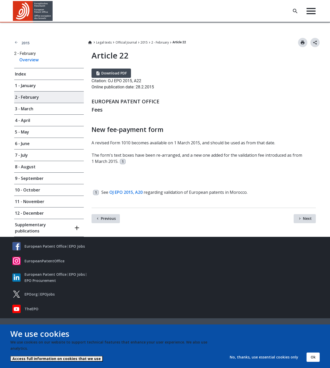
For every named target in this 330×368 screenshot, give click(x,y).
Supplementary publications (30, 228)
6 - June (22, 143)
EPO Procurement (40, 280)
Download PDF (114, 73)
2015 (25, 42)
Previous (108, 218)
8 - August (25, 167)
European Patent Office (45, 246)
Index (20, 74)
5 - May (22, 132)
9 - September (29, 178)
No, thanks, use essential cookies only (264, 357)
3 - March (24, 109)
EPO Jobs (77, 246)
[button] (53, 11)
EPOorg (31, 294)
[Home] (33, 11)
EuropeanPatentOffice (44, 260)
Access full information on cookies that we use (56, 358)
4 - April (22, 120)
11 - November (29, 201)
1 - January (25, 85)
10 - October (27, 190)
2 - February (160, 42)
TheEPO (31, 308)
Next (307, 218)
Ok (313, 357)
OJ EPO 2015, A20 (126, 192)
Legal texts (104, 42)
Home (90, 42)
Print (302, 42)
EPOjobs (47, 294)
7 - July (21, 155)
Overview (29, 60)
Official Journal (126, 42)
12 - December (29, 213)
